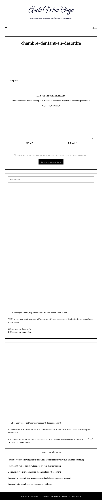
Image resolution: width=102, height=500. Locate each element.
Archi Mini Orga (51, 10)
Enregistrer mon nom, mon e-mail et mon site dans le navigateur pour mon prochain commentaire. (51, 155)
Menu (94, 28)
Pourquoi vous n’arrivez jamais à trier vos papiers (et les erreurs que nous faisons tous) (46, 459)
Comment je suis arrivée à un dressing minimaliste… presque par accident (39, 478)
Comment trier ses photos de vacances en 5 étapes (30, 484)
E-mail (72, 143)
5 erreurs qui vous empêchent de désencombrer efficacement (34, 472)
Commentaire (51, 105)
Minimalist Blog (58, 496)
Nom (29, 143)
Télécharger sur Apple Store (20, 332)
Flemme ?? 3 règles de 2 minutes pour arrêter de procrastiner (34, 466)
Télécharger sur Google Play (20, 329)
